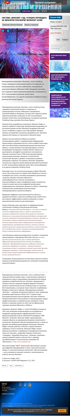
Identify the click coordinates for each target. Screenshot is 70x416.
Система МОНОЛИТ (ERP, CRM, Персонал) (58, 27)
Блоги (44, 11)
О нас (3, 385)
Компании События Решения (12, 25)
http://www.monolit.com (21, 342)
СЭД (11, 365)
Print (58, 40)
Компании (26, 11)
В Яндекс (65, 40)
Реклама (4, 390)
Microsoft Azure (18, 365)
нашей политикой (40, 411)
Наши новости (6, 387)
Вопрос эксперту (56, 22)
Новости (35, 11)
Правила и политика (8, 394)
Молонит (4, 365)
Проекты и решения (31, 25)
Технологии (15, 11)
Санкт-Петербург (56, 33)
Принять (62, 410)
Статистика (55, 48)
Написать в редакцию (8, 389)
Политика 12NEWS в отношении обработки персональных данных (22, 407)
